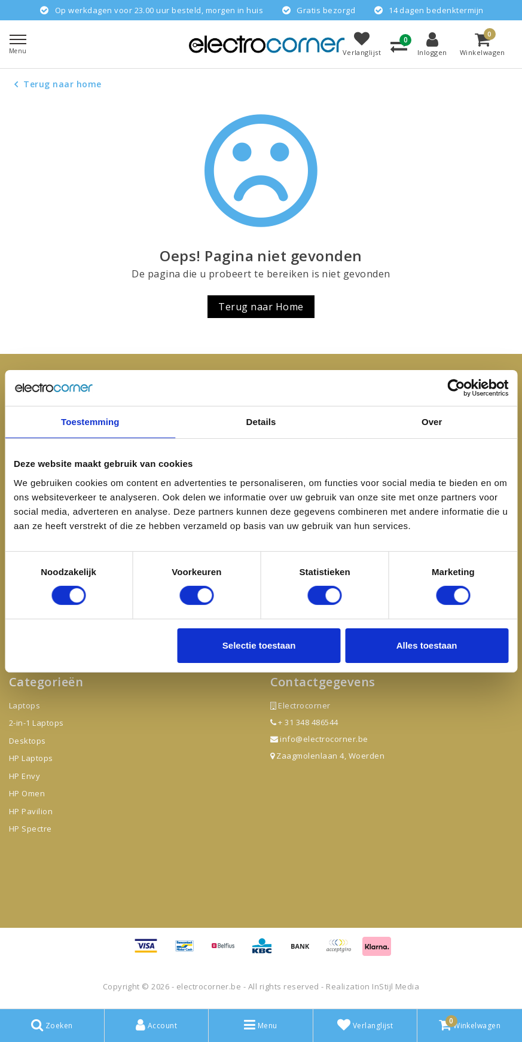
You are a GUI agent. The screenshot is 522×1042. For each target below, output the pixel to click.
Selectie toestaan (259, 645)
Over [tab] (432, 421)
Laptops (24, 705)
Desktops (27, 740)
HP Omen (27, 793)
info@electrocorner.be (319, 739)
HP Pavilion (31, 811)
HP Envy (24, 776)
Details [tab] (261, 421)
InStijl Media (395, 986)
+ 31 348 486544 (304, 722)
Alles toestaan (426, 645)
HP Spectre (30, 828)
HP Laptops (31, 758)
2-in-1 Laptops (36, 722)
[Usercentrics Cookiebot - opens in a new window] (456, 387)
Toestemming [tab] (90, 421)
